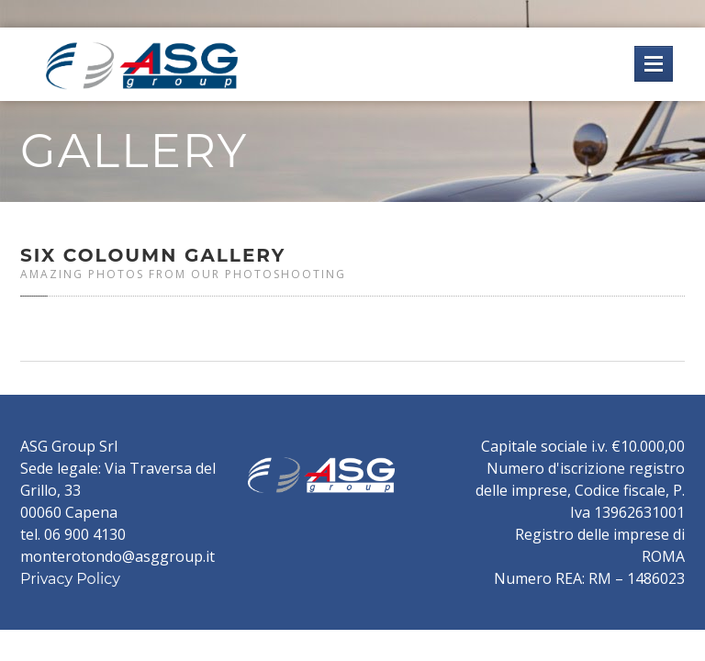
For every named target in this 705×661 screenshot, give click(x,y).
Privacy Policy (70, 579)
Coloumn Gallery (152, 255)
